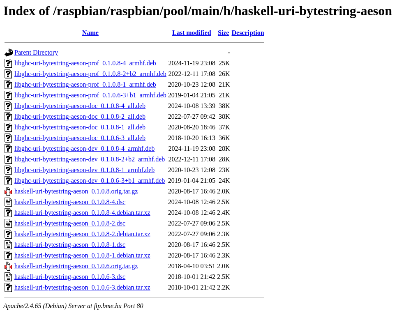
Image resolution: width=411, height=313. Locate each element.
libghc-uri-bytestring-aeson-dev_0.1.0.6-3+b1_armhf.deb (89, 180)
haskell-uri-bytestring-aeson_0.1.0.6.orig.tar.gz (76, 265)
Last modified (191, 32)
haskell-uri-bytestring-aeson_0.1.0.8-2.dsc (69, 223)
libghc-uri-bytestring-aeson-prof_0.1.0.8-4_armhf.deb (85, 63)
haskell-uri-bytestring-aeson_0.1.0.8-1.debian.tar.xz (82, 255)
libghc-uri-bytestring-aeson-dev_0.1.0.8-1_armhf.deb (84, 169)
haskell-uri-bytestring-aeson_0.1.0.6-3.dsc (69, 276)
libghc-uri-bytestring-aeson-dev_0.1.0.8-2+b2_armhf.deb (89, 159)
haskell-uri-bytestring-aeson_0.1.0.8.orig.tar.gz (76, 191)
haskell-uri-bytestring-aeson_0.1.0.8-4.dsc (69, 201)
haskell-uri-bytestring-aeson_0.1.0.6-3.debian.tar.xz (82, 287)
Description (247, 32)
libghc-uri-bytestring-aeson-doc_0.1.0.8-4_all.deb (79, 105)
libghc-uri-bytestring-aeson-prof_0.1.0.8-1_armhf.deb (85, 84)
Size (223, 32)
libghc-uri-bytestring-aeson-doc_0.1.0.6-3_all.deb (79, 137)
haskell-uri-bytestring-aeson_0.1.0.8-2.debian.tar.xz (82, 233)
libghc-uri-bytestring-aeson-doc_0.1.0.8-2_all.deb (79, 116)
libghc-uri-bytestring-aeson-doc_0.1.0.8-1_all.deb (79, 127)
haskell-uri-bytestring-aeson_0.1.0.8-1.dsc (69, 244)
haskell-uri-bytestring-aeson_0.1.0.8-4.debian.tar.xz (82, 212)
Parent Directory (36, 52)
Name (90, 32)
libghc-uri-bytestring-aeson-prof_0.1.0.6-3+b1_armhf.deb (90, 95)
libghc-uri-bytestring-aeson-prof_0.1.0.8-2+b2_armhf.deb (90, 73)
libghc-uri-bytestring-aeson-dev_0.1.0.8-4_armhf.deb (84, 148)
